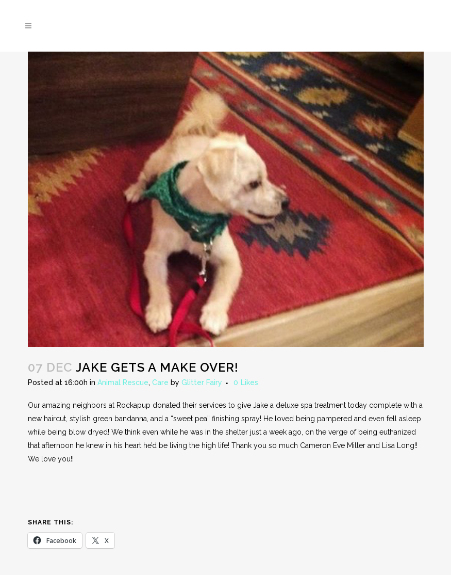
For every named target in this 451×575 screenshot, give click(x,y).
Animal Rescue (122, 382)
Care (160, 382)
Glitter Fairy (201, 382)
